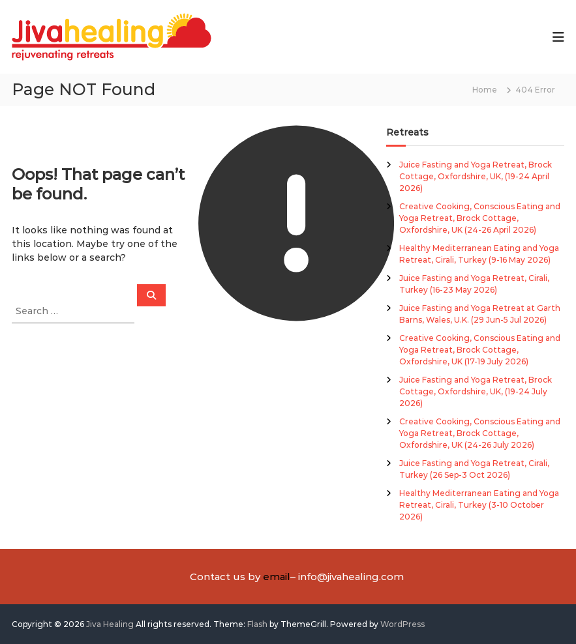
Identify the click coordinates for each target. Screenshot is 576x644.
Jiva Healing (110, 624)
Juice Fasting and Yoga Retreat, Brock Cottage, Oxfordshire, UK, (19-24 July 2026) (475, 391)
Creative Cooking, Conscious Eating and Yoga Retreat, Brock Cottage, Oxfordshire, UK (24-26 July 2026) (479, 433)
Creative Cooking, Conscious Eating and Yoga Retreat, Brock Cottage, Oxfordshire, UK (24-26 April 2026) (479, 218)
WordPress (402, 624)
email (276, 576)
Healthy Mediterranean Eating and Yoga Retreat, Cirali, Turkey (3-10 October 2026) (479, 504)
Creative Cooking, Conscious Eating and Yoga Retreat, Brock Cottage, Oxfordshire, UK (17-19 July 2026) (479, 349)
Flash (257, 624)
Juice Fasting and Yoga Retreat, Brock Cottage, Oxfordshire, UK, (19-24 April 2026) (475, 176)
